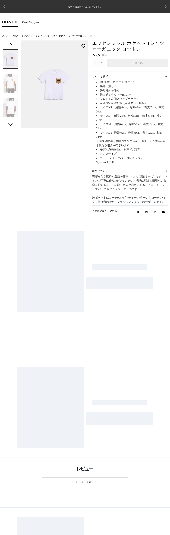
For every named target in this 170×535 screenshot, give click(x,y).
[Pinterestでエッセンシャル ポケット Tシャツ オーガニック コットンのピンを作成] (146, 212)
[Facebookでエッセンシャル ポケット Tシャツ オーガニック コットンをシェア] (138, 212)
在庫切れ (137, 62)
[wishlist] (83, 46)
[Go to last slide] (4, 7)
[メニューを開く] (164, 22)
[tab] (10, 23)
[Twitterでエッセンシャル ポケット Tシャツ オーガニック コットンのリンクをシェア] (155, 212)
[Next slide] (166, 7)
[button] (10, 60)
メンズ (5, 35)
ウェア (15, 35)
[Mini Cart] (159, 22)
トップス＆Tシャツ (31, 35)
